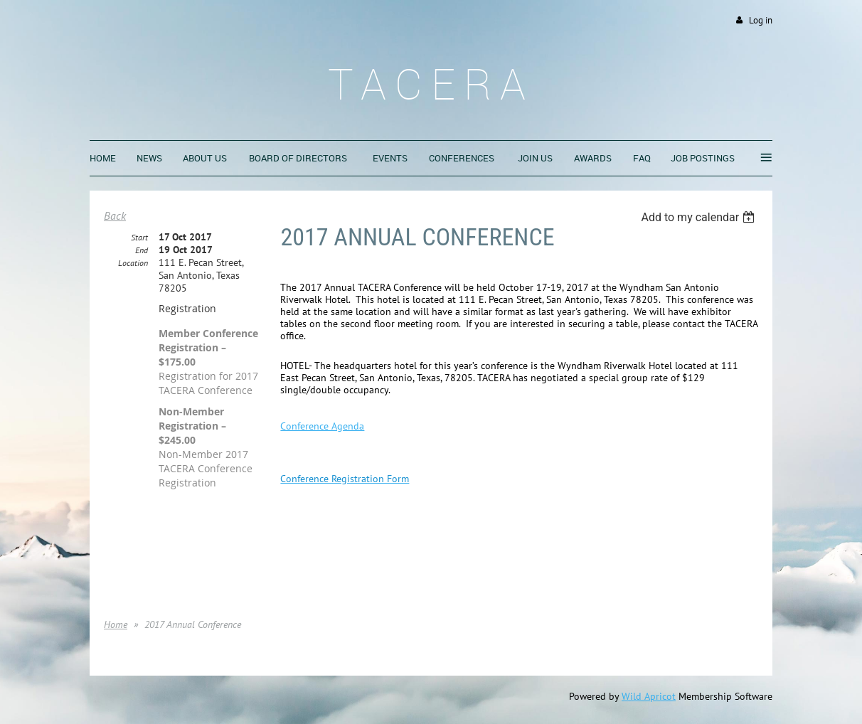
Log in (760, 20)
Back (115, 215)
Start (139, 237)
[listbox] (699, 217)
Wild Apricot (649, 696)
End (141, 250)
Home (115, 624)
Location (133, 262)
